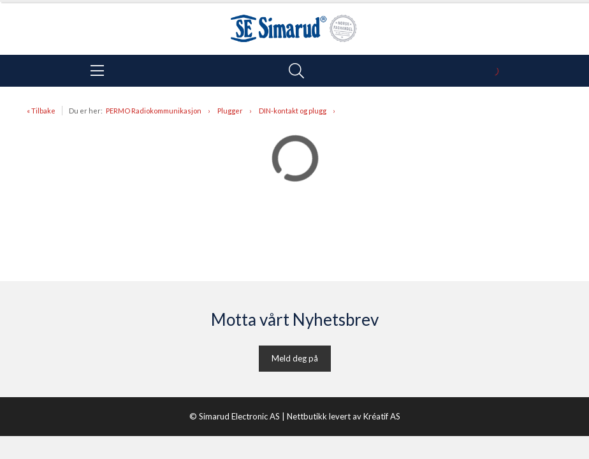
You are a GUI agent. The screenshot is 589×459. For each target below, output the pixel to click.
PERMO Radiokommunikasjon (153, 110)
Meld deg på (295, 358)
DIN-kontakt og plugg (292, 110)
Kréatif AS (381, 416)
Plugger (230, 110)
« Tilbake (41, 110)
